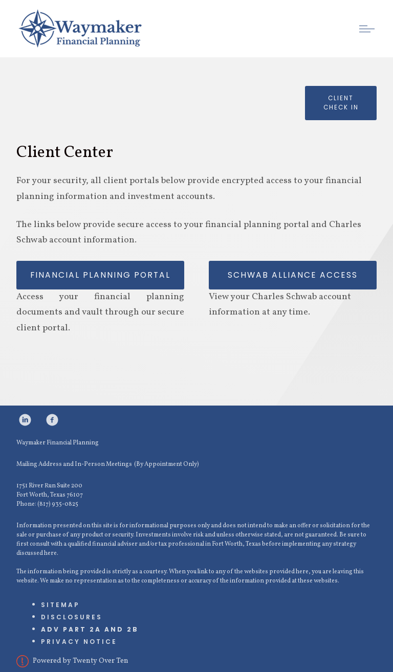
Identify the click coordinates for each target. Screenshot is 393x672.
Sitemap (60, 604)
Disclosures (71, 617)
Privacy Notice (79, 641)
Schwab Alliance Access (293, 275)
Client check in (341, 102)
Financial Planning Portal (100, 275)
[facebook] (52, 420)
